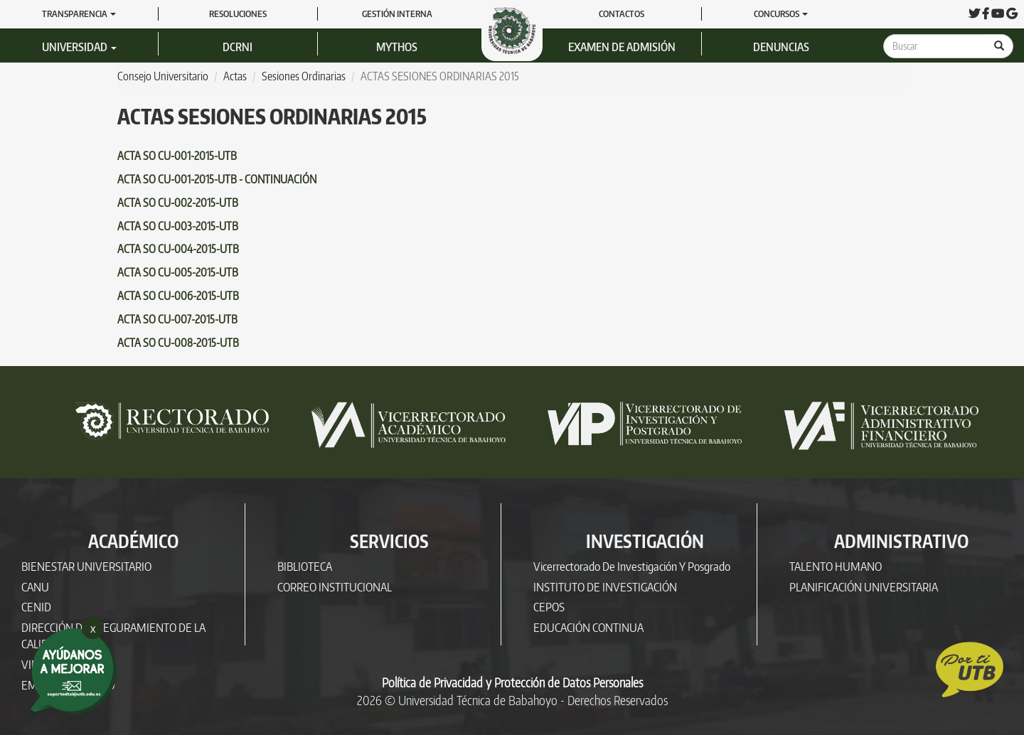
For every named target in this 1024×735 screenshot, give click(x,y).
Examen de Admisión (622, 47)
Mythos (396, 47)
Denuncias (781, 47)
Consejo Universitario (162, 76)
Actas (235, 76)
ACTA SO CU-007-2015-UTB (177, 319)
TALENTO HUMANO (835, 566)
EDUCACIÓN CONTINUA (588, 627)
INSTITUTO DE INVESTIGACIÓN (605, 586)
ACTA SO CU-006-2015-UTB (178, 296)
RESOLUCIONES (238, 13)
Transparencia (79, 13)
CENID (36, 606)
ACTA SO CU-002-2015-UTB (177, 202)
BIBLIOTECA (304, 566)
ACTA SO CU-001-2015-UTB (177, 156)
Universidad (79, 47)
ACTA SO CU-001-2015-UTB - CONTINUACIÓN (216, 179)
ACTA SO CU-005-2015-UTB (177, 272)
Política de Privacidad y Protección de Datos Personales (512, 682)
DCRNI (237, 47)
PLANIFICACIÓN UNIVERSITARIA (863, 586)
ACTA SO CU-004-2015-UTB (178, 249)
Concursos (781, 13)
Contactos (621, 13)
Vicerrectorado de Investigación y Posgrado (631, 566)
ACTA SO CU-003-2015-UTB (177, 226)
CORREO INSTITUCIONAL (334, 586)
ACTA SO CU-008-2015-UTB (178, 343)
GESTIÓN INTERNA (397, 13)
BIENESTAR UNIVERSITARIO (86, 566)
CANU (35, 586)
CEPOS (549, 606)
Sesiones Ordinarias (304, 76)
